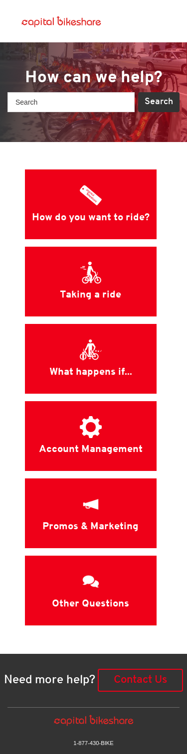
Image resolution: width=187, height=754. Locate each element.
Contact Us (140, 680)
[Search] (71, 102)
